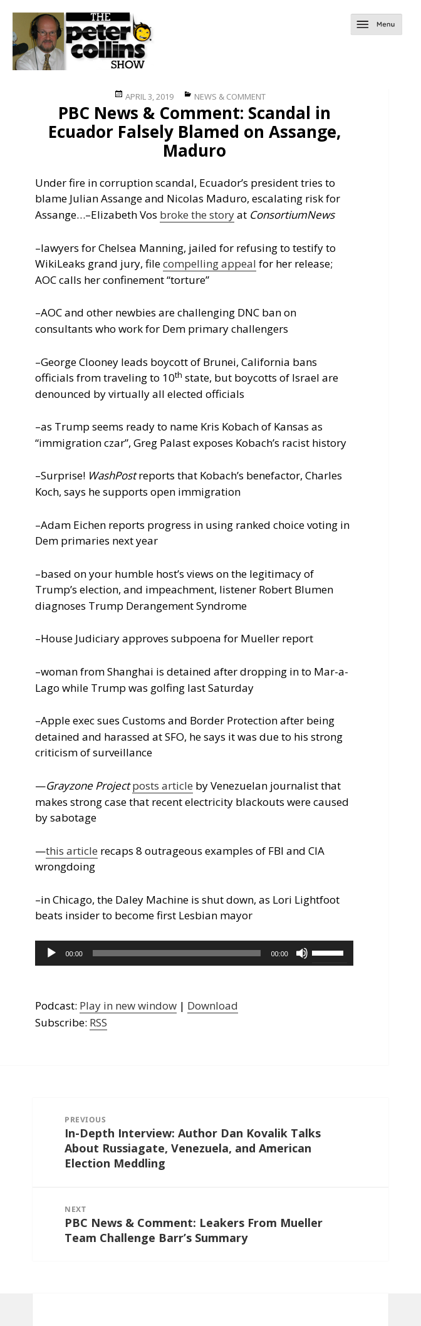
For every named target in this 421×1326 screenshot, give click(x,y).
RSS (98, 1022)
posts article (162, 785)
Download (212, 1005)
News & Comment (230, 96)
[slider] (177, 953)
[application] (194, 953)
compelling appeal (209, 263)
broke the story (197, 214)
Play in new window (128, 1005)
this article (72, 850)
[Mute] (302, 953)
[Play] (51, 953)
